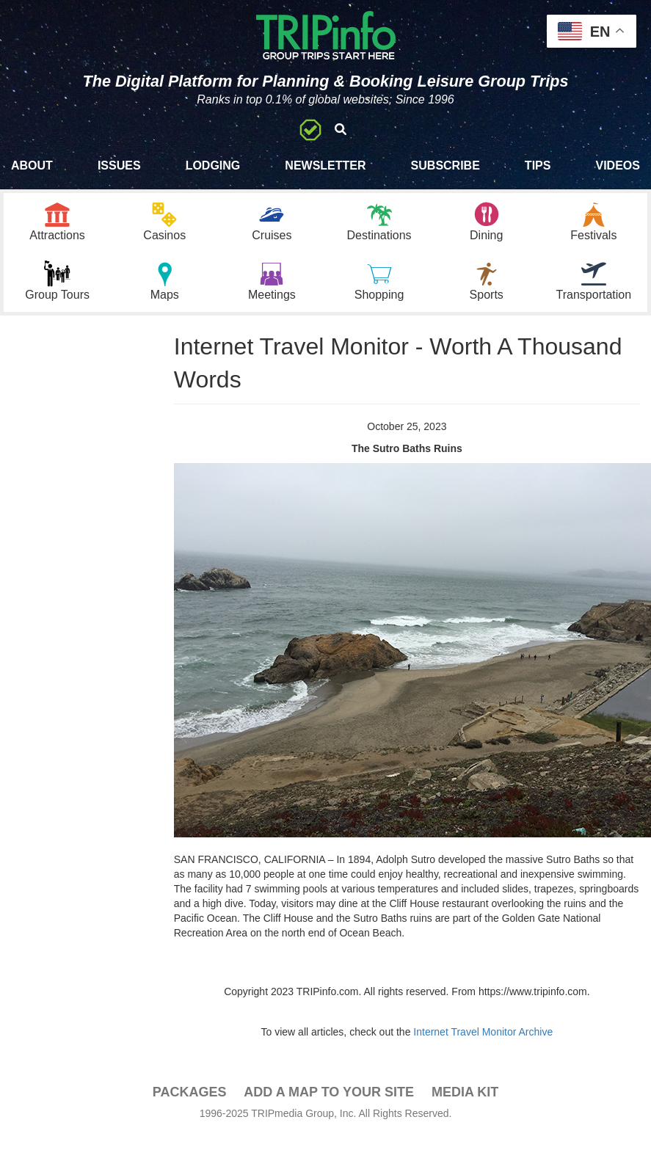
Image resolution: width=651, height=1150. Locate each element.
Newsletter (325, 165)
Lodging (213, 165)
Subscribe (445, 165)
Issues (119, 165)
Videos (617, 165)
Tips (538, 165)
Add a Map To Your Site (329, 1092)
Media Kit (465, 1092)
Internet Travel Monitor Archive (483, 1032)
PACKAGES (190, 1092)
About (32, 165)
